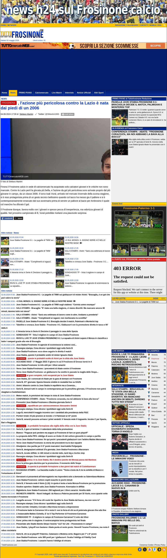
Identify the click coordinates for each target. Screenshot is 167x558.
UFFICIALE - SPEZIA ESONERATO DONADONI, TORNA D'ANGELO (126, 429)
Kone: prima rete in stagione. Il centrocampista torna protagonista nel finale (51, 520)
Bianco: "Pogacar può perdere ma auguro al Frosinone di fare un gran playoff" (52, 433)
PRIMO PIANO (118, 99)
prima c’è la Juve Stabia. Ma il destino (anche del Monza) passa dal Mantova (56, 460)
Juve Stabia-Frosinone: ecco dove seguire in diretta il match (43, 351)
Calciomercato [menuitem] (41, 93)
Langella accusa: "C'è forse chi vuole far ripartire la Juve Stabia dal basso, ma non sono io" (58, 500)
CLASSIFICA (153, 351)
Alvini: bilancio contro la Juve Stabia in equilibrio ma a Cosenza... (46, 385)
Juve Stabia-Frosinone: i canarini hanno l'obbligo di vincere (43, 541)
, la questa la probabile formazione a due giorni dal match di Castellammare (56, 466)
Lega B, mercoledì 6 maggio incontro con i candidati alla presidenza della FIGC (52, 412)
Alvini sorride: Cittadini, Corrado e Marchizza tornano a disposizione (47, 507)
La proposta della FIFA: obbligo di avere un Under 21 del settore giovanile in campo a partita (58, 436)
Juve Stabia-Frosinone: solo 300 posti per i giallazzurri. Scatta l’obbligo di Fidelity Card (56, 537)
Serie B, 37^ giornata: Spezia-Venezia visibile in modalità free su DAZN (48, 382)
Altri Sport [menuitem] (99, 93)
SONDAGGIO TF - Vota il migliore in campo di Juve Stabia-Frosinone (47, 335)
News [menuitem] (12, 93)
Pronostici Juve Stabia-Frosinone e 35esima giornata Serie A (44, 402)
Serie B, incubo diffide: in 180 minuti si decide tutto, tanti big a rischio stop (50, 453)
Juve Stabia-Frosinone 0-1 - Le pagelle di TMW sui (137, 302)
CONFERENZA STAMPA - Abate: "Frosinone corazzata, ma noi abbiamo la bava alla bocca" (57, 399)
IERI (163, 298)
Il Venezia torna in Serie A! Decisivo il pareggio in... (31, 272)
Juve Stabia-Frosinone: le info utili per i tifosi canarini (40, 365)
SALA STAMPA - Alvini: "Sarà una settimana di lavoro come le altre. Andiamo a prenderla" (57, 315)
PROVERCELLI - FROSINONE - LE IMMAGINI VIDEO (128, 457)
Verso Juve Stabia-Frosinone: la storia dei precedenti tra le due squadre (49, 443)
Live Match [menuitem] (57, 93)
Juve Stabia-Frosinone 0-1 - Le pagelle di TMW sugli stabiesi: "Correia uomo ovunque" (56, 305)
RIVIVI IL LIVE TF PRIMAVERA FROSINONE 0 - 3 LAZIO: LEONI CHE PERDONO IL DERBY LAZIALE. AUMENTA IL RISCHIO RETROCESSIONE (129, 359)
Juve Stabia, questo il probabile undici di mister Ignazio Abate (44, 355)
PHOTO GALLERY (120, 514)
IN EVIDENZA (118, 128)
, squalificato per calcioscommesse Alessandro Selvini (46, 406)
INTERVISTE (118, 386)
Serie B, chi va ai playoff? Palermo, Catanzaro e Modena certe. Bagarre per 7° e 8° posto (56, 534)
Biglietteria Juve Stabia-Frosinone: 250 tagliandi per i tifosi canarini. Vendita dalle (53, 490)
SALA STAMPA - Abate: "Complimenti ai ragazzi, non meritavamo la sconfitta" (51, 318)
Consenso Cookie (146, 545)
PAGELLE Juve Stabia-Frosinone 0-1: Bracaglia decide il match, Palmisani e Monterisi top (57, 321)
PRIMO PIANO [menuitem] (25, 93)
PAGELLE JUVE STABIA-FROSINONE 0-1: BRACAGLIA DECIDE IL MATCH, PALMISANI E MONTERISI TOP (137, 104)
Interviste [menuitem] (69, 93)
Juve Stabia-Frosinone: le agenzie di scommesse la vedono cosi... (46, 345)
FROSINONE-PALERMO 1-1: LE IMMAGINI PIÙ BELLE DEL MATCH (129, 520)
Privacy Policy (160, 545)
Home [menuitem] (4, 93)
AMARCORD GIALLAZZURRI (125, 480)
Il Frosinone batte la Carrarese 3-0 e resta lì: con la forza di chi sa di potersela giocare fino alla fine (61, 510)
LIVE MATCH (118, 351)
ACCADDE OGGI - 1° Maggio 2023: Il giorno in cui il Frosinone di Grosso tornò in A (54, 362)
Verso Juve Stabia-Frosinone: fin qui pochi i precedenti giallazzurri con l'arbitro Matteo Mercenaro (61, 439)
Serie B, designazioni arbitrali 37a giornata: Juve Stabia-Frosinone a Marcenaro (52, 449)
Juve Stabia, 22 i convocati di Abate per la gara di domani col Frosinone (49, 379)
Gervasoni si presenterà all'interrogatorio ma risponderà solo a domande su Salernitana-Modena (60, 477)
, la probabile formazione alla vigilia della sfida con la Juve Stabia (51, 426)
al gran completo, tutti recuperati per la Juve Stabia (45, 375)
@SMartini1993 (52, 114)
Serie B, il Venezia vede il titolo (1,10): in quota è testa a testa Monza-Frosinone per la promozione (60, 483)
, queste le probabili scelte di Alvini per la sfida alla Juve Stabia (50, 358)
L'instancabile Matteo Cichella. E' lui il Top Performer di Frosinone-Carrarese (51, 514)
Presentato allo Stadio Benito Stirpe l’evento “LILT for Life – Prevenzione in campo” (54, 524)
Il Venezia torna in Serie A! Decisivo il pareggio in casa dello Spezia (47, 331)
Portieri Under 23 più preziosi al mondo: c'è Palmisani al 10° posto (46, 416)
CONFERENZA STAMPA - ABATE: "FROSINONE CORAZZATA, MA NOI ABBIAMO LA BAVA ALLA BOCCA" (138, 134)
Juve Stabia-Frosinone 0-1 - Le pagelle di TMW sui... (32, 240)
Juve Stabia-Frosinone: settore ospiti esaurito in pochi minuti (44, 480)
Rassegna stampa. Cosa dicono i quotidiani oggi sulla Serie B (44, 348)
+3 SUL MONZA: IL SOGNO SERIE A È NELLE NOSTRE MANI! (44, 301)
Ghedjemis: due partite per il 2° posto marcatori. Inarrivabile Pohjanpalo (49, 446)
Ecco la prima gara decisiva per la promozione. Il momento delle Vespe (48, 463)
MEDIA (115, 452)
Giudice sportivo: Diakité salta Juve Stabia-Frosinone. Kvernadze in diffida (50, 487)
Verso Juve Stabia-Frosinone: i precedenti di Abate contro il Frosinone (48, 368)
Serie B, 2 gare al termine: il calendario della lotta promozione (44, 429)
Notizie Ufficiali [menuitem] (84, 93)
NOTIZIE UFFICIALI (121, 423)
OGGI (155, 298)
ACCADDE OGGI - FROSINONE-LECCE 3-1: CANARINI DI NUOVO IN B (129, 485)
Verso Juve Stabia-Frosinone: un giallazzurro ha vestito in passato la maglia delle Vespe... (57, 372)
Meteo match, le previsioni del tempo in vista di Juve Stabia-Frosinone (48, 395)
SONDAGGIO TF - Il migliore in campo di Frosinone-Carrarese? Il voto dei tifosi (52, 517)
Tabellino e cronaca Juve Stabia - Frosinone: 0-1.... (86, 262)
